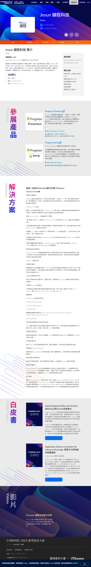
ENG (88, 2)
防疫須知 (82, 2)
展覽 (52, 2)
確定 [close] (84, 564)
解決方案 (45, 42)
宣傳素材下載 (28, 550)
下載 (53, 438)
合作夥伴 (65, 2)
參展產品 (29, 42)
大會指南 (34, 2)
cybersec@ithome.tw (21, 557)
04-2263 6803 (48, 25)
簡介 (13, 42)
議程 (41, 2)
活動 (58, 2)
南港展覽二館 (18, 544)
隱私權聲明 (74, 563)
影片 (77, 42)
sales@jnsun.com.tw (50, 28)
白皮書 (62, 42)
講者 (47, 2)
